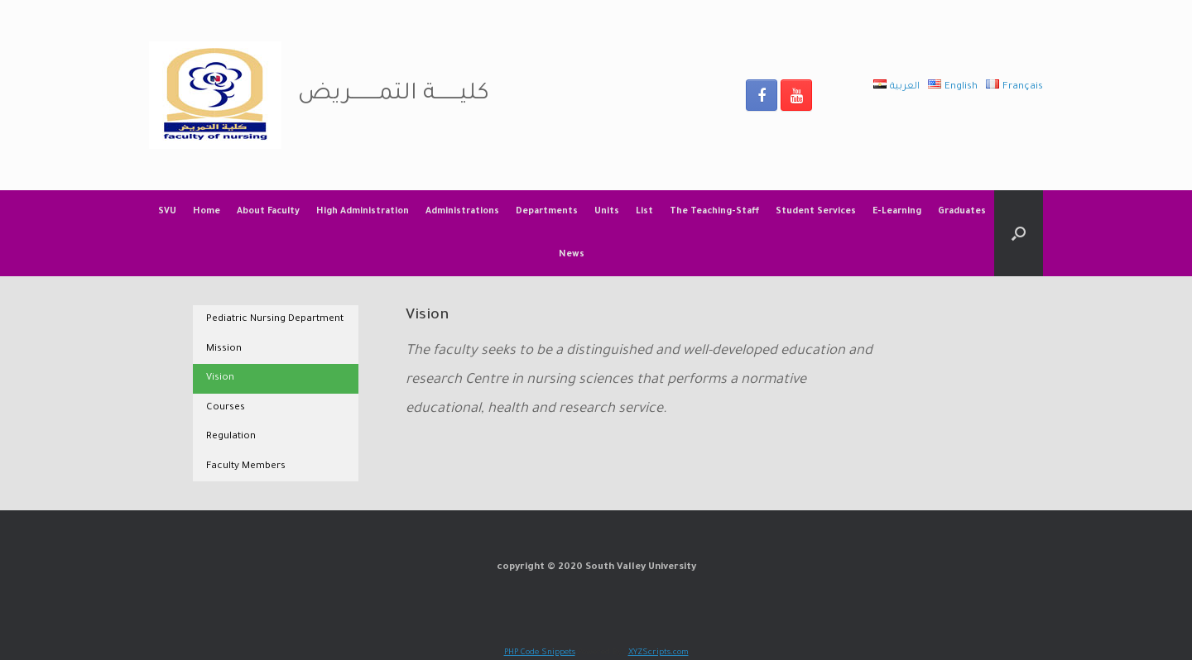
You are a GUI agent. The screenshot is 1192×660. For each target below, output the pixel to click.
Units (606, 212)
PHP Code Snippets (539, 653)
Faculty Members (246, 467)
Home (206, 212)
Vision (220, 378)
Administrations (462, 212)
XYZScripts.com (658, 653)
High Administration (362, 212)
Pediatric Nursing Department (275, 319)
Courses (225, 408)
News (571, 255)
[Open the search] (1018, 233)
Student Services (816, 212)
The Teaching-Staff (714, 212)
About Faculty (268, 212)
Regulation (231, 437)
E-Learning (896, 212)
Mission (224, 349)
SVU (167, 212)
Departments (547, 212)
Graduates (962, 212)
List (644, 212)
